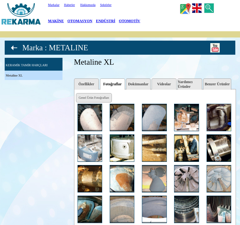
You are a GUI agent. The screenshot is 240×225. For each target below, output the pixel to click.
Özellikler (86, 84)
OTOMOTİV (129, 21)
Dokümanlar (138, 84)
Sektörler (106, 5)
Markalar (54, 5)
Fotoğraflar (112, 84)
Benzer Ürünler (217, 84)
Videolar (164, 84)
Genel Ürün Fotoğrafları (94, 97)
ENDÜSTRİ (105, 21)
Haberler (69, 5)
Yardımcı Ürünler (185, 84)
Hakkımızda (88, 5)
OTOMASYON (80, 21)
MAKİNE (56, 21)
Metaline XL (14, 75)
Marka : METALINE (55, 47)
